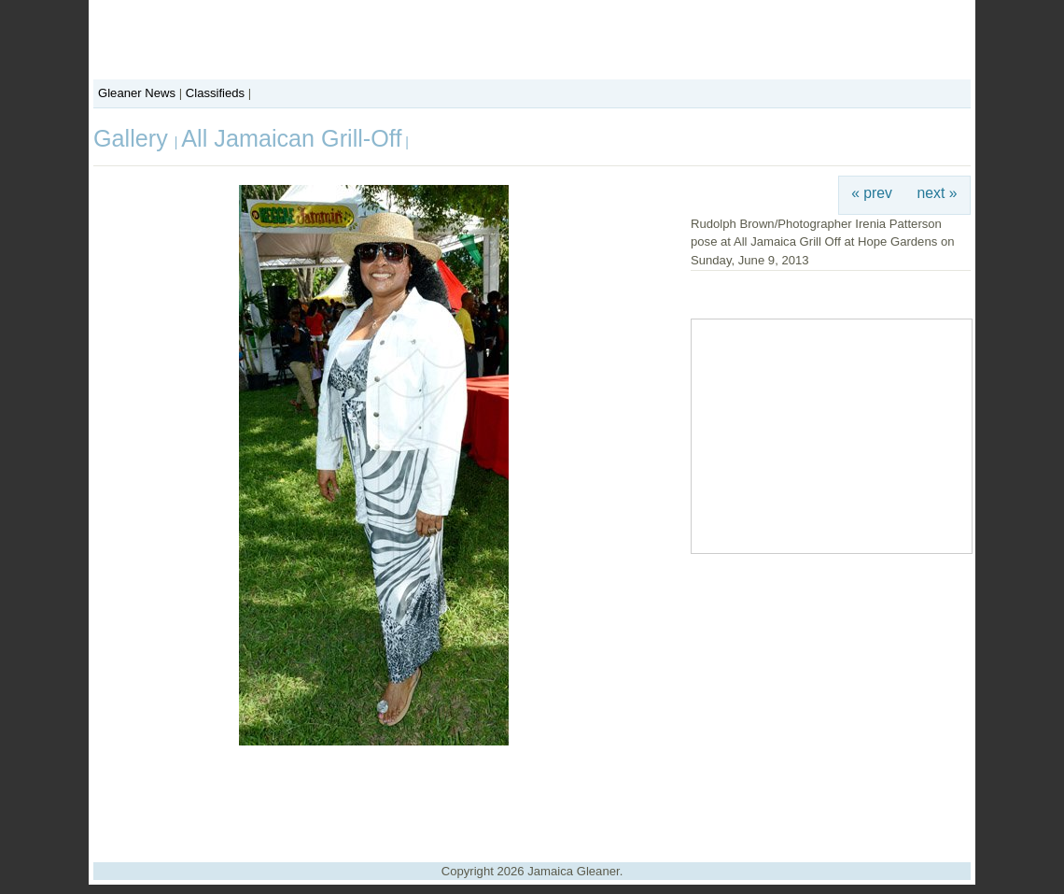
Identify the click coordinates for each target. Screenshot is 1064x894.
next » (937, 193)
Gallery (134, 138)
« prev (871, 193)
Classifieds (215, 93)
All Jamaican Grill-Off (291, 138)
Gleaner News (136, 93)
